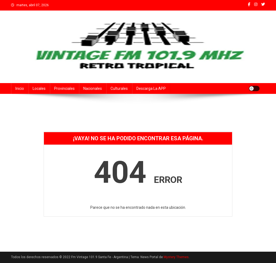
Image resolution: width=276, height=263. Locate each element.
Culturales (119, 88)
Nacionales (92, 88)
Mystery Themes (176, 257)
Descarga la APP (151, 88)
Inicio (19, 88)
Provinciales (64, 88)
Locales (39, 88)
